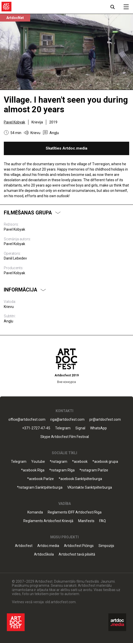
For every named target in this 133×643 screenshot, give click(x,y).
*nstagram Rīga (62, 470)
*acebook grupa (105, 462)
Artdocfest (23, 546)
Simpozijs (106, 546)
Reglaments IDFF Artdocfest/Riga (75, 512)
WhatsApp (98, 428)
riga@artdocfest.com (67, 419)
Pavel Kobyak (14, 122)
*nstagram (58, 462)
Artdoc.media (48, 546)
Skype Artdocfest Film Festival (64, 437)
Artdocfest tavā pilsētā (77, 554)
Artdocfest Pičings (79, 546)
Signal (80, 428)
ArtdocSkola (44, 554)
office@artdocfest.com (26, 419)
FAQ (102, 521)
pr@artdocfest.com (105, 419)
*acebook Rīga (32, 470)
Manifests (86, 521)
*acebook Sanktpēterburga (80, 479)
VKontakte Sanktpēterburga (89, 487)
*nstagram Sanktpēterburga (39, 487)
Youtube (38, 462)
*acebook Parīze (40, 479)
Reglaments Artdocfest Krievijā (48, 521)
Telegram (63, 428)
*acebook (80, 462)
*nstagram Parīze (93, 470)
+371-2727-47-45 (36, 428)
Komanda (35, 512)
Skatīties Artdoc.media (66, 148)
